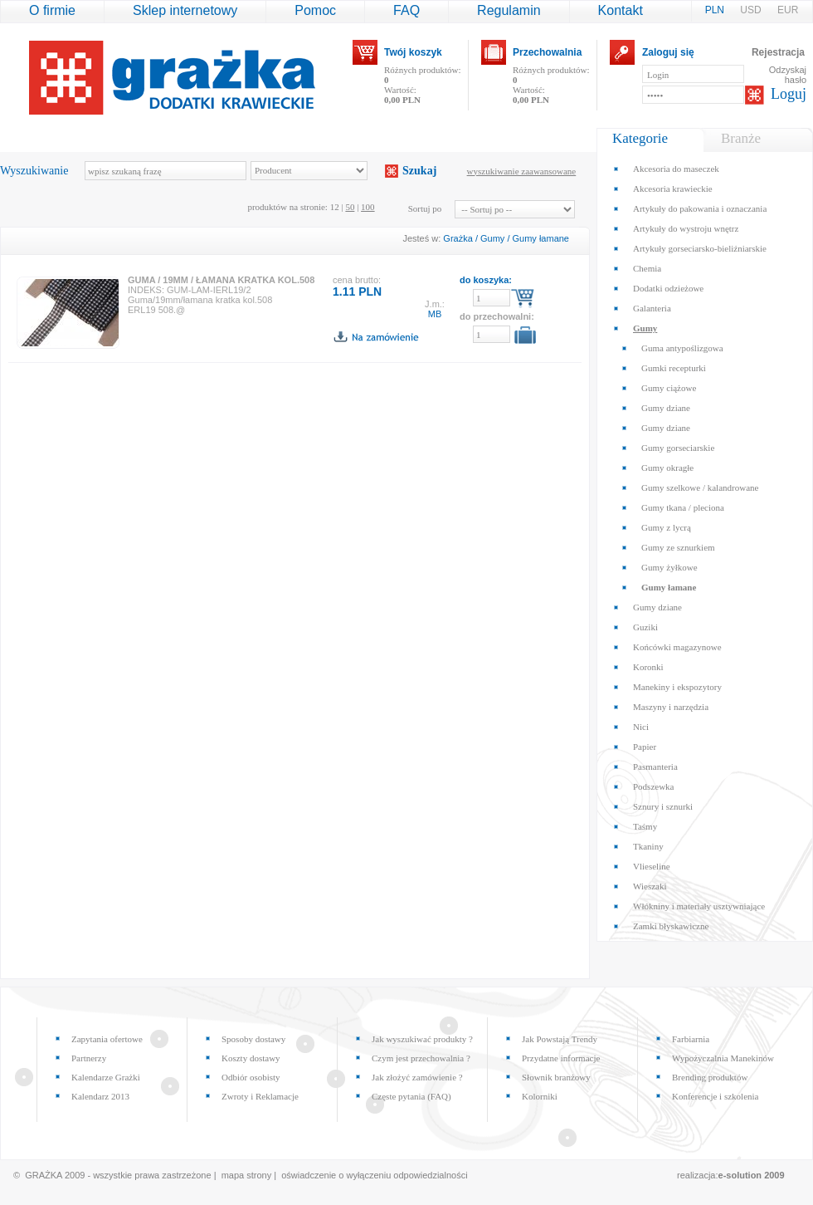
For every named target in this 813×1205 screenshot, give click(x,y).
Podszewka (653, 786)
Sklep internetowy (185, 10)
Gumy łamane (541, 238)
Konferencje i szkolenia (715, 1096)
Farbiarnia (690, 1039)
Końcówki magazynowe (677, 647)
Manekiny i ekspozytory (677, 687)
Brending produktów (709, 1077)
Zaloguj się (668, 52)
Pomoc (315, 10)
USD (752, 10)
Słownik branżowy (556, 1077)
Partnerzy (88, 1058)
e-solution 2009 (751, 1175)
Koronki (648, 667)
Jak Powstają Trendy (559, 1039)
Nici (641, 727)
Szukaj (419, 170)
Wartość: (402, 95)
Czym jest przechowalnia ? (421, 1058)
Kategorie (640, 138)
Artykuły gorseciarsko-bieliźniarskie (700, 248)
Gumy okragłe (667, 468)
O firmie (52, 10)
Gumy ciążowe (668, 388)
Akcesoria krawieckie (673, 188)
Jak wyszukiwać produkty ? (422, 1039)
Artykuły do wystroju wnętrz (685, 228)
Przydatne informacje (561, 1058)
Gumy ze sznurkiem (678, 547)
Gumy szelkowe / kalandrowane (699, 487)
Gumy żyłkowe (669, 567)
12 (334, 207)
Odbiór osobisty (251, 1077)
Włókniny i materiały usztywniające (699, 906)
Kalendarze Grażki (105, 1077)
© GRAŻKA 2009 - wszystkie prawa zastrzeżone (112, 1175)
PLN (716, 10)
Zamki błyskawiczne (670, 926)
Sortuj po (425, 208)
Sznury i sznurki (663, 806)
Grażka (457, 238)
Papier (644, 747)
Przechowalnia (547, 52)
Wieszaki (649, 886)
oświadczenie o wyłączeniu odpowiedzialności (374, 1175)
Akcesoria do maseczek (676, 169)
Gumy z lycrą (666, 527)
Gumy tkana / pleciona (682, 507)
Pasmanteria (655, 766)
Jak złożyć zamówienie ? (417, 1077)
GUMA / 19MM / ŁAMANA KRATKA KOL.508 (221, 280)
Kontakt (620, 10)
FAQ (406, 10)
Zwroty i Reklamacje (260, 1096)
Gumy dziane (665, 408)
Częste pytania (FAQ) (411, 1096)
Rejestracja (778, 52)
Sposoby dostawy (253, 1039)
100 (368, 207)
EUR (787, 10)
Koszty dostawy (251, 1058)
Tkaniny (648, 846)
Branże (741, 138)
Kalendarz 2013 (100, 1096)
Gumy (492, 238)
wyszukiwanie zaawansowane (522, 171)
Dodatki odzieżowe (668, 288)
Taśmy (645, 826)
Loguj (788, 94)
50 (349, 207)
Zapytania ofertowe (107, 1039)
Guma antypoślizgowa (682, 348)
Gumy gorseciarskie (677, 448)
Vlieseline (651, 866)
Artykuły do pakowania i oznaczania (700, 208)
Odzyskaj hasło (787, 75)
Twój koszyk (413, 52)
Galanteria (652, 308)
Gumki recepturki (673, 368)
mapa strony (247, 1175)
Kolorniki (539, 1096)
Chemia (647, 268)
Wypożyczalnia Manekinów (723, 1058)
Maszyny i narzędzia (670, 707)
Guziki (645, 627)
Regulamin (508, 10)
